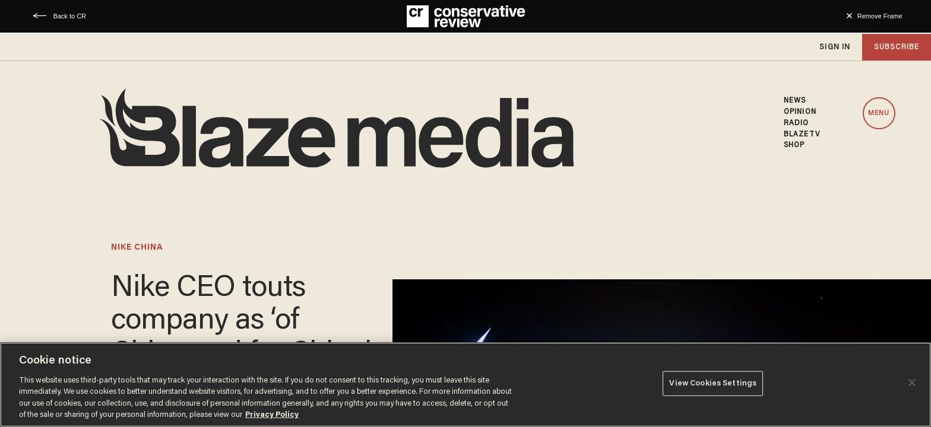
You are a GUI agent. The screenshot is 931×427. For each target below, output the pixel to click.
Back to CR (69, 16)
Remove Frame (879, 16)
